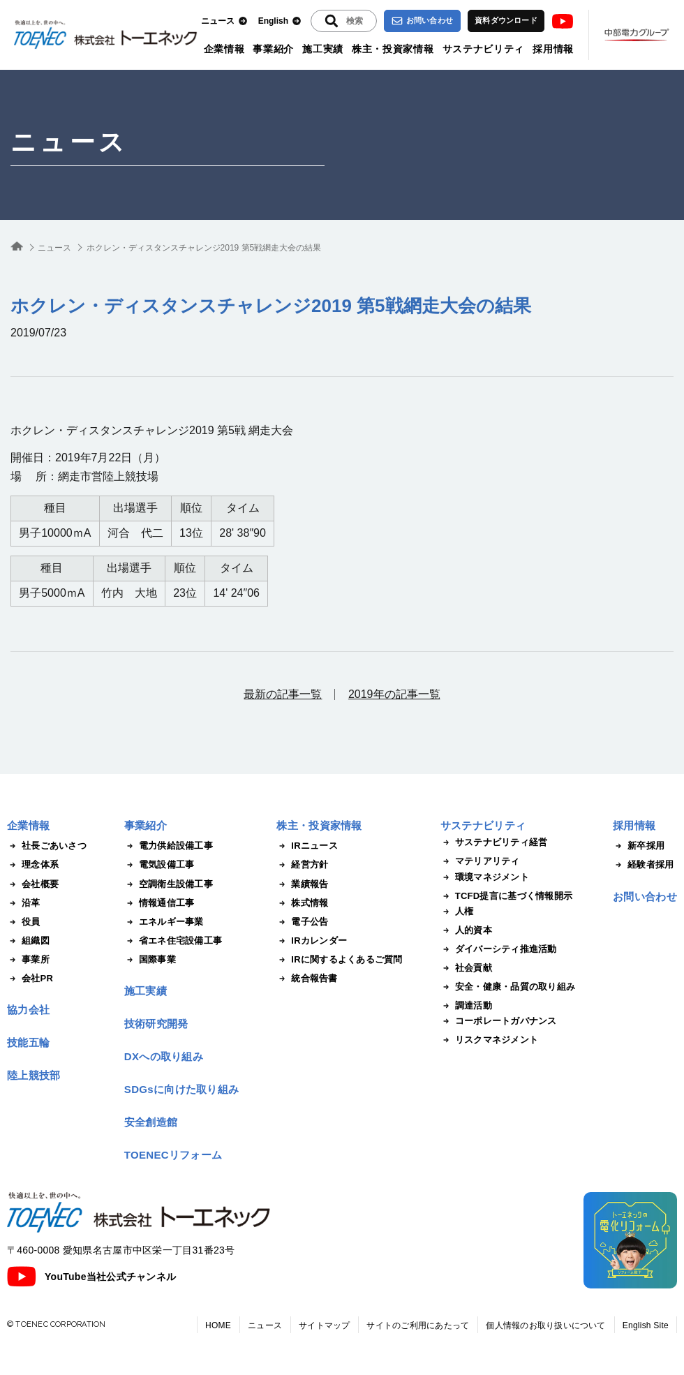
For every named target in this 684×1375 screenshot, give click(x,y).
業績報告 (302, 884)
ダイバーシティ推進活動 (498, 949)
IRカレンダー (311, 940)
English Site (646, 1325)
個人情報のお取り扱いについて (545, 1325)
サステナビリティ (484, 48)
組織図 (28, 940)
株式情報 (302, 903)
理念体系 (33, 864)
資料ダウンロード (506, 20)
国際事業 (150, 959)
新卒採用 (638, 846)
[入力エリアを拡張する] (344, 21)
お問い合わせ (422, 21)
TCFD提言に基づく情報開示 (506, 896)
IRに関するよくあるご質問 (339, 959)
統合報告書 (306, 978)
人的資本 (466, 930)
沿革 (23, 903)
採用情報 (553, 48)
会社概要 (33, 884)
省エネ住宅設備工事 (173, 940)
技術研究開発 (156, 1024)
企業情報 (224, 48)
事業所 (28, 959)
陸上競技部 (34, 1075)
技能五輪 (28, 1042)
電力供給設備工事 (168, 846)
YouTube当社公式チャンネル (91, 1276)
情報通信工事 (159, 903)
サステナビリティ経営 (494, 842)
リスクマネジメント (489, 1040)
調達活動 (466, 1005)
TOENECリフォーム (173, 1155)
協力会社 (28, 1010)
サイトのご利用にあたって (417, 1325)
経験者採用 (643, 864)
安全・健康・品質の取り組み (507, 987)
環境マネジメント (484, 877)
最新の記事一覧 (283, 694)
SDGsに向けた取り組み (181, 1089)
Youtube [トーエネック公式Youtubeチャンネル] (562, 21)
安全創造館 (151, 1122)
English (280, 21)
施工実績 (322, 48)
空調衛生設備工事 (168, 884)
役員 (23, 922)
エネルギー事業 (164, 922)
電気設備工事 (159, 864)
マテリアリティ (480, 861)
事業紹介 (273, 48)
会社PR (30, 978)
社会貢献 (466, 968)
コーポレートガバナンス (498, 1021)
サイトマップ (324, 1325)
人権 (457, 911)
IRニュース (307, 846)
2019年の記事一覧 (394, 694)
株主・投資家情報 (393, 48)
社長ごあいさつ (47, 846)
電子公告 (302, 922)
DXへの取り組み (163, 1056)
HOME (218, 1325)
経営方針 (302, 864)
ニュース (224, 21)
